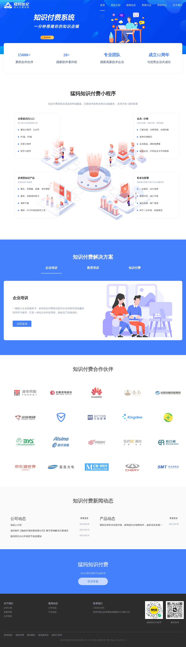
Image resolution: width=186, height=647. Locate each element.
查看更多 (84, 518)
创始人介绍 (16, 525)
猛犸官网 (20, 635)
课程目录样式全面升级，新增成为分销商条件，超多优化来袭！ (131, 525)
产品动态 (52, 612)
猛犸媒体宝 (43, 635)
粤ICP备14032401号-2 (116, 640)
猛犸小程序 (57, 635)
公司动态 (52, 608)
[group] (93, 27)
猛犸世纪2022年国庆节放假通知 (26, 536)
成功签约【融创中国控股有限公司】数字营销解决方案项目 (39, 530)
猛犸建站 (31, 635)
